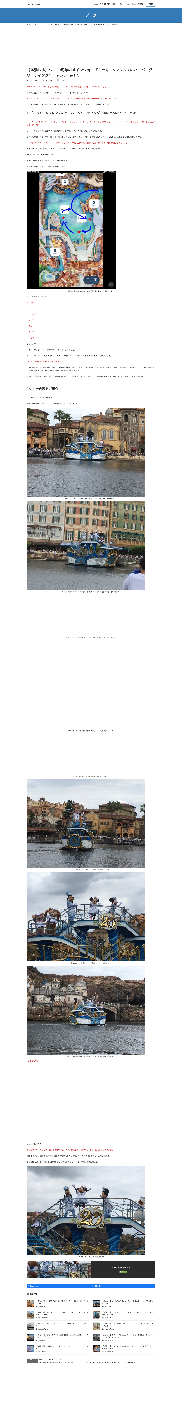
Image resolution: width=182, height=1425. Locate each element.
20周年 (43, 1362)
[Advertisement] (91, 50)
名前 (29, 1414)
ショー (109, 1362)
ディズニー (42, 1360)
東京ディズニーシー (120, 1362)
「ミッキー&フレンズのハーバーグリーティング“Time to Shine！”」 (82, 1362)
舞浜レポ (132, 1362)
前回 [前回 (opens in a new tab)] (28, 93)
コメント (31, 1383)
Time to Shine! (53, 1362)
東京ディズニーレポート (56, 1360)
